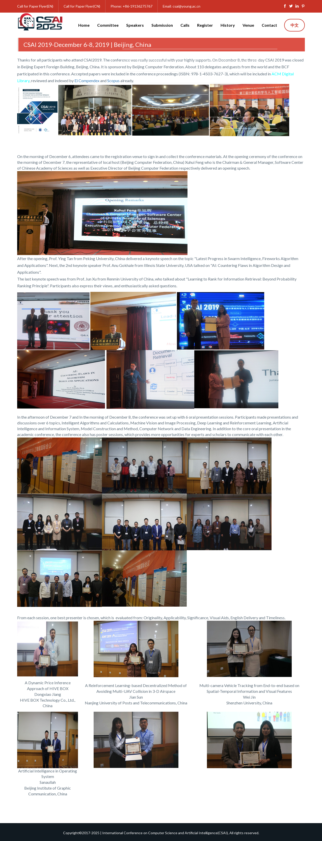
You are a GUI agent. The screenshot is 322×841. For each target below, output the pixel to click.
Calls (185, 25)
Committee (108, 25)
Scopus (113, 80)
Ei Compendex (86, 80)
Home (84, 25)
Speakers (135, 25)
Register (205, 25)
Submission (162, 25)
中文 (294, 25)
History (228, 25)
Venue (248, 25)
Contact (269, 25)
